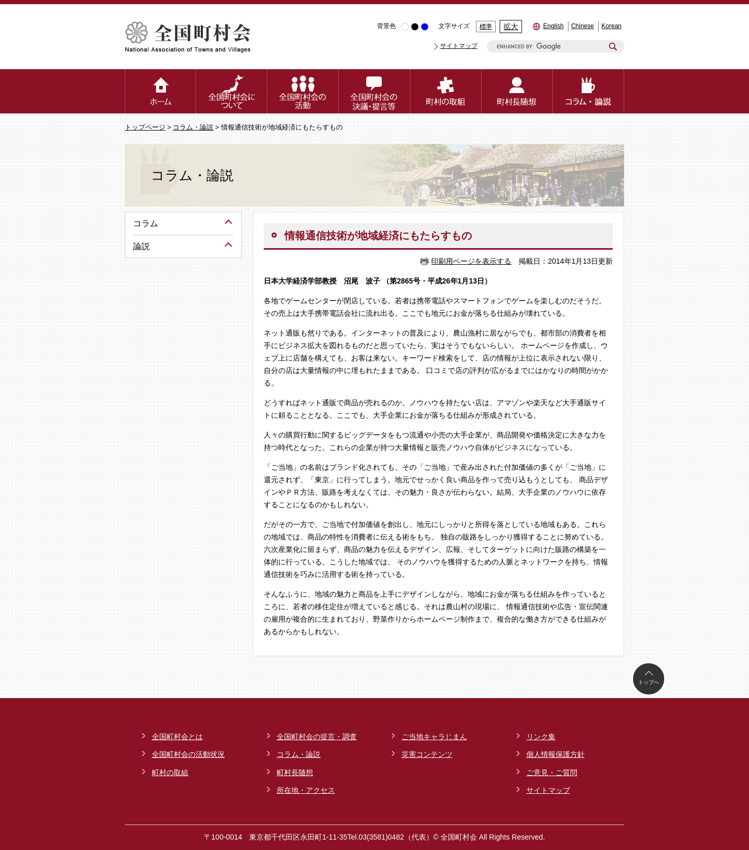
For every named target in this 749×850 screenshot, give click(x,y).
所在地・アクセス (306, 790)
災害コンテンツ (427, 754)
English (553, 26)
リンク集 (541, 736)
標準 (486, 26)
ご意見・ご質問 (551, 772)
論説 (141, 246)
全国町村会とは (177, 736)
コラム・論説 (193, 127)
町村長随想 (295, 772)
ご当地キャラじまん (434, 736)
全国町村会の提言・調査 (317, 736)
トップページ (145, 127)
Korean (611, 26)
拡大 (510, 26)
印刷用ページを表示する (471, 261)
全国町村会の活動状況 (188, 754)
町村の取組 (170, 772)
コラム (145, 223)
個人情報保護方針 (555, 754)
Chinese (582, 26)
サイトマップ (458, 45)
